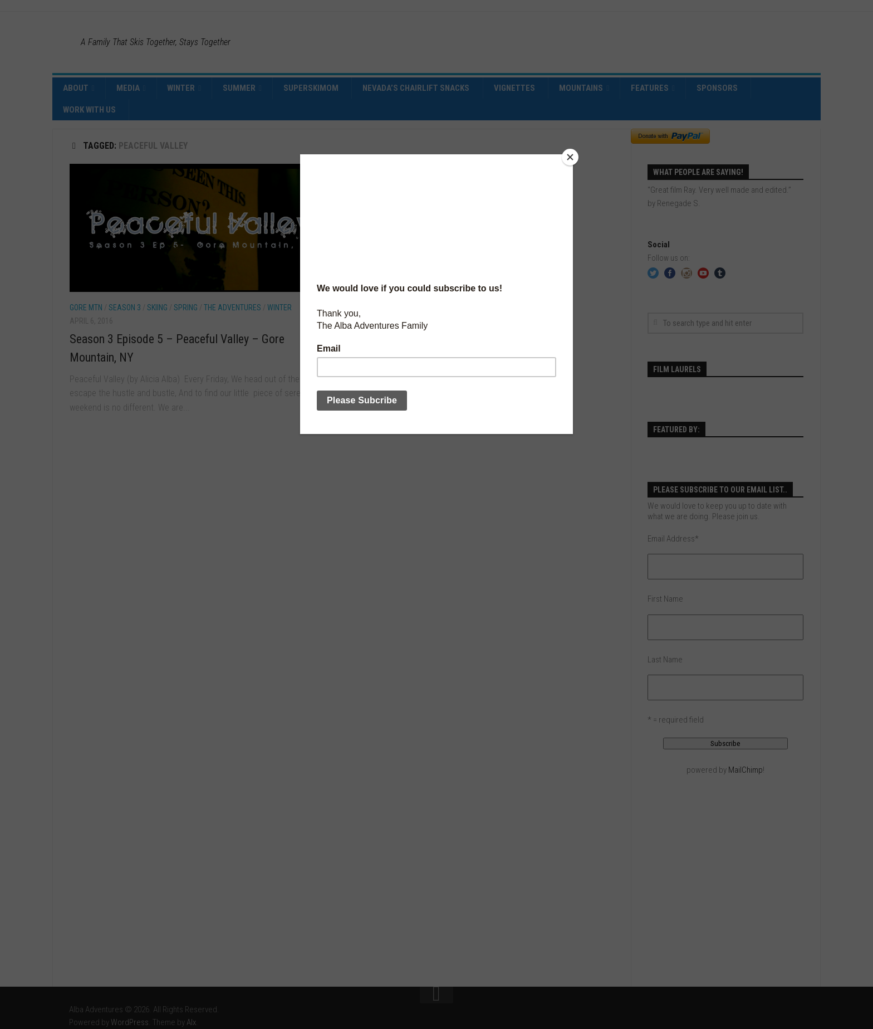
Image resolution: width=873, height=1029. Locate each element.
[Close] (570, 157)
